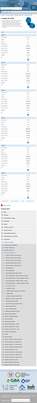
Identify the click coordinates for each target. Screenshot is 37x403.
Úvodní (3, 15)
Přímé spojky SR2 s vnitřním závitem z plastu (17, 275)
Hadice (5, 224)
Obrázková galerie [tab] (15, 201)
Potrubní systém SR (19, 15)
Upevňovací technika (10, 321)
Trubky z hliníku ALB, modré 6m (13, 257)
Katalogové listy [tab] (5, 201)
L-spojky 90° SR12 (28, 15)
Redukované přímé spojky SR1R (14, 273)
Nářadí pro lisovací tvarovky (11, 359)
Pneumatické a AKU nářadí (11, 236)
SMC (5, 212)
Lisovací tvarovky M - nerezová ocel (13, 357)
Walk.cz (22, 398)
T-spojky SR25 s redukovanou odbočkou (15, 291)
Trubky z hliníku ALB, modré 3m (13, 255)
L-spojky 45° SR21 (10, 288)
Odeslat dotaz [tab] (30, 201)
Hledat (25, 8)
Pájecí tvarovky (8, 336)
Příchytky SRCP (10, 268)
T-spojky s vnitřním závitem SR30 (14, 296)
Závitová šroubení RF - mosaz (12, 326)
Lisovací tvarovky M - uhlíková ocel (13, 354)
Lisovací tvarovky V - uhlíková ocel (13, 341)
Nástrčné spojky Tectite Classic (12, 364)
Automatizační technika (10, 233)
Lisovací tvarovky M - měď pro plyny (13, 352)
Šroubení (6, 215)
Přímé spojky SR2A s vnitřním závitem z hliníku (17, 278)
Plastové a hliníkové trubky (11, 316)
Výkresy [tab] (22, 201)
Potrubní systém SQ (9, 247)
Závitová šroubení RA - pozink (12, 324)
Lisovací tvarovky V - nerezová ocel (13, 344)
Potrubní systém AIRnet (10, 313)
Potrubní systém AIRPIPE (11, 245)
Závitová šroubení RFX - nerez (12, 329)
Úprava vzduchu (8, 230)
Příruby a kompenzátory (10, 331)
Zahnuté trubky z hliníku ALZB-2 (13, 265)
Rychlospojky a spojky (9, 218)
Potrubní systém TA (9, 250)
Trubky (6, 334)
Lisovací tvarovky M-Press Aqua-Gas (13, 347)
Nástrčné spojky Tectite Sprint (12, 362)
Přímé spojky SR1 (10, 270)
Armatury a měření (8, 227)
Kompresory (7, 239)
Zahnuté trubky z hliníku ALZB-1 (13, 263)
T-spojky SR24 (9, 293)
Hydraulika (6, 221)
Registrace (33, 1)
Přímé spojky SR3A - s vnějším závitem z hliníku (17, 283)
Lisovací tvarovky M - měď (11, 349)
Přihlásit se (26, 1)
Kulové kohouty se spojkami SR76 (14, 303)
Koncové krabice (9, 319)
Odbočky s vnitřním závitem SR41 (14, 298)
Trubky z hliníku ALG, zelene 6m (13, 260)
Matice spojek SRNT (11, 306)
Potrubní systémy (10, 15)
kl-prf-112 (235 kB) (6, 205)
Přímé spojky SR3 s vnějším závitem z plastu (16, 280)
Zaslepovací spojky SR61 (12, 301)
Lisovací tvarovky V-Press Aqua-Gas (13, 339)
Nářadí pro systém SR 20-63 (13, 311)
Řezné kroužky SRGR (11, 308)
